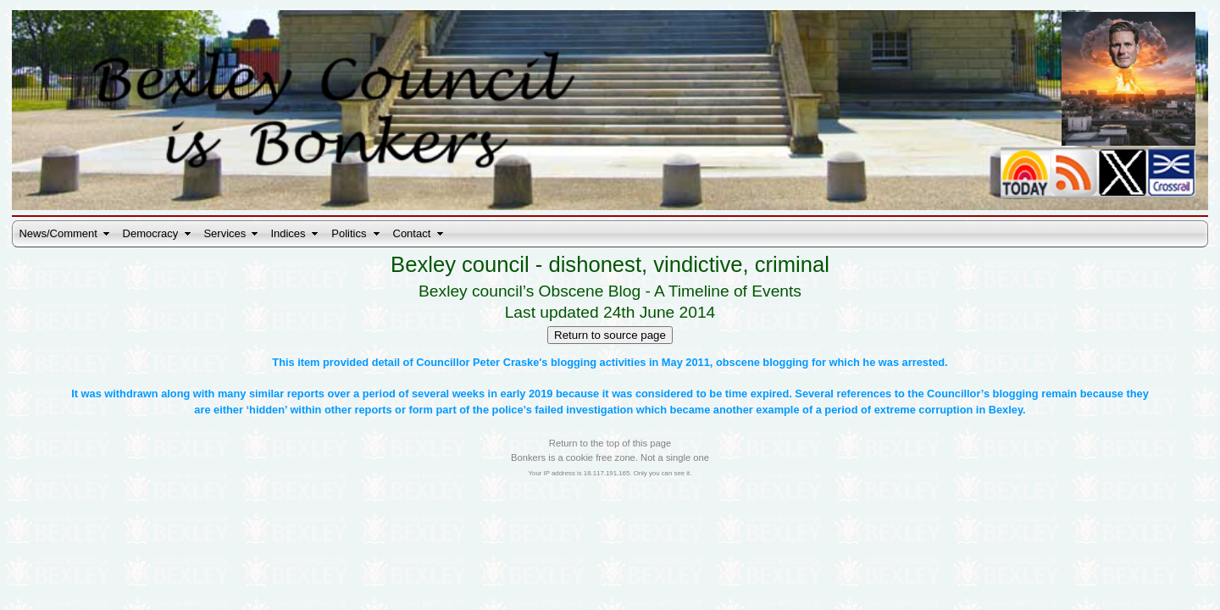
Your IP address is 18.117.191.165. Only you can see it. (610, 473)
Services (224, 233)
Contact (412, 233)
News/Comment (58, 233)
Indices (287, 233)
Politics (348, 233)
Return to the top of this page (610, 443)
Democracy (151, 233)
